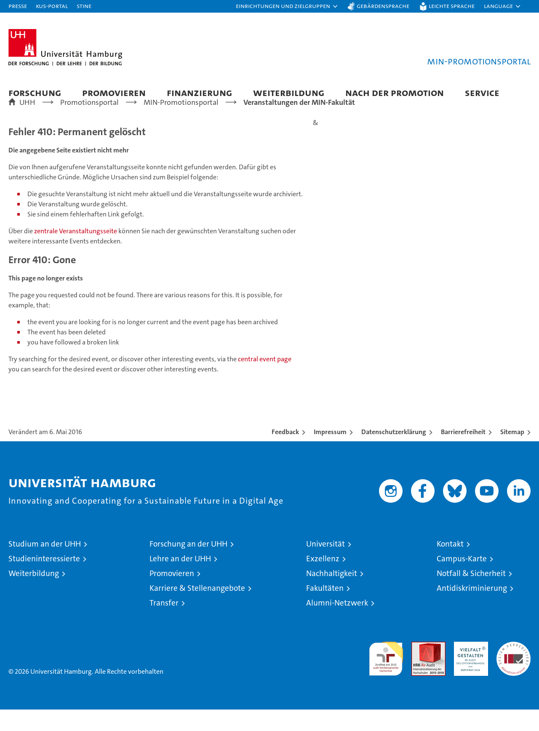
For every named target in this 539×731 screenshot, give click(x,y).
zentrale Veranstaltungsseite (76, 252)
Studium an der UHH (44, 565)
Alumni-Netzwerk (337, 624)
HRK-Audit (469, 667)
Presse (17, 5)
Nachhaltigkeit (331, 595)
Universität (325, 565)
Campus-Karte (462, 580)
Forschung (34, 92)
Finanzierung (199, 92)
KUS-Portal (52, 5)
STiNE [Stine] (84, 5)
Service (482, 92)
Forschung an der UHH (188, 565)
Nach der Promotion (394, 92)
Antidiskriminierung (472, 609)
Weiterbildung (288, 92)
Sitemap (512, 453)
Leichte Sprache (452, 5)
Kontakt (450, 565)
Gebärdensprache (383, 5)
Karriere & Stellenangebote (197, 609)
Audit (419, 667)
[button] (287, 6)
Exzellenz (322, 580)
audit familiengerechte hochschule (386, 676)
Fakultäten (325, 609)
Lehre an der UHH (180, 580)
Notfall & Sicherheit (471, 595)
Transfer (164, 624)
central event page (264, 380)
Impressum (330, 453)
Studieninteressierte (44, 580)
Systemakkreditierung (513, 667)
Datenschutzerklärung (393, 453)
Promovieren (114, 92)
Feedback (285, 453)
